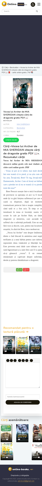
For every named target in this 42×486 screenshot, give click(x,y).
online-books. (23, 469)
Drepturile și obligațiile (20, 475)
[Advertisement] (21, 40)
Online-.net (17, 4)
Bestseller (7, 121)
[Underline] (15, 360)
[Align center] (23, 360)
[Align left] (19, 360)
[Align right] (26, 360)
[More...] (31, 360)
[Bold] (7, 360)
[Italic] (11, 360)
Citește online (11, 140)
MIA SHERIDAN (23, 124)
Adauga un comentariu (22, 402)
